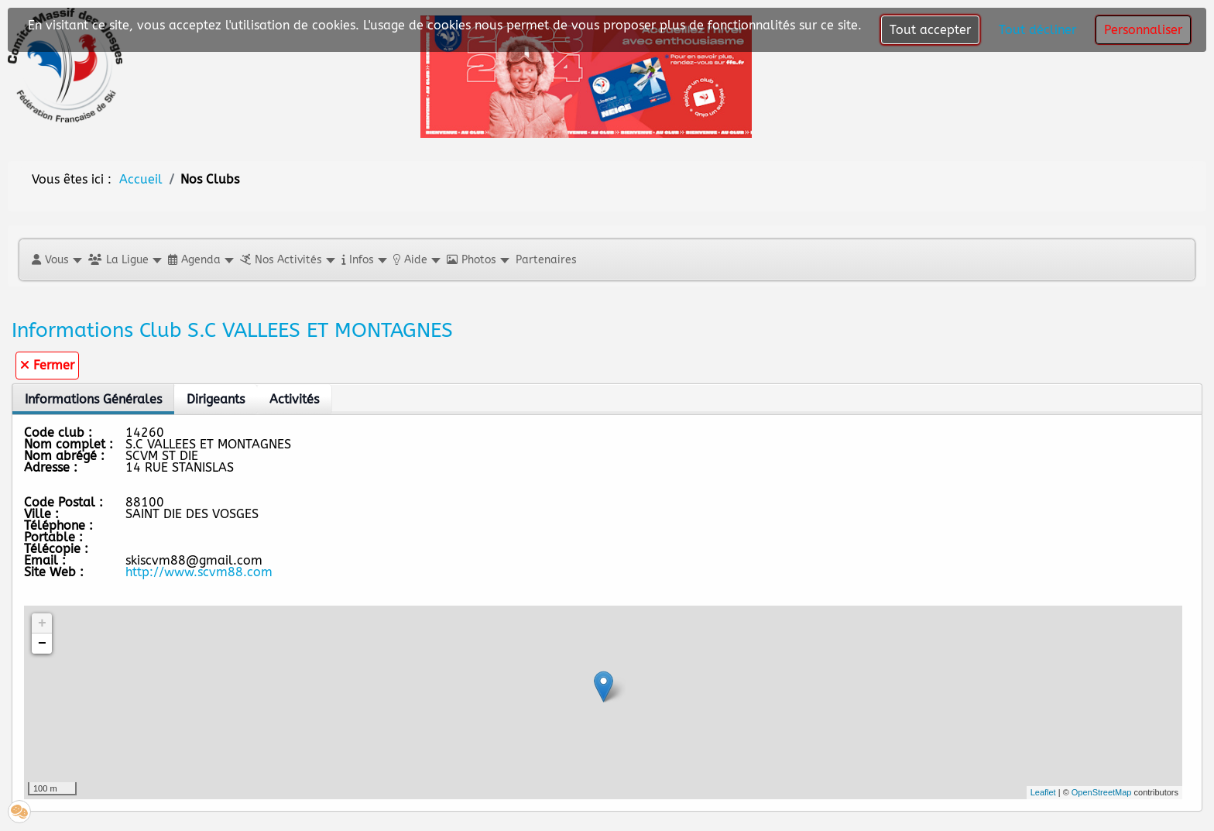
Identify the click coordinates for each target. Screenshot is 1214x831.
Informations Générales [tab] (93, 399)
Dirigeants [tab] (216, 399)
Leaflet (1043, 792)
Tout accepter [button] (930, 29)
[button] (56, 260)
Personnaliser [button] (1143, 29)
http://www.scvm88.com (199, 572)
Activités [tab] (294, 399)
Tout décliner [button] (1037, 29)
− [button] (42, 643)
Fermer (47, 365)
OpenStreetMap (1102, 792)
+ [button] (42, 623)
